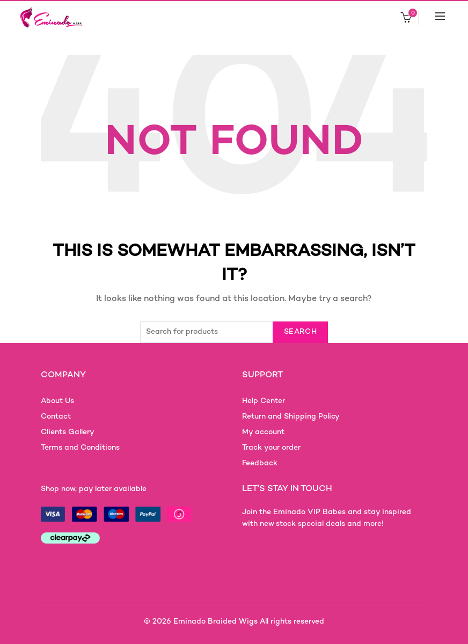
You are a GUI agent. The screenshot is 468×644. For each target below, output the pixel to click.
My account (263, 432)
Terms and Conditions (80, 448)
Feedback (259, 463)
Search (300, 332)
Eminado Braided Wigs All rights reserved (248, 622)
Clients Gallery (67, 432)
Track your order (271, 448)
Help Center (263, 401)
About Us (57, 401)
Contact (56, 417)
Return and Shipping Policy (291, 417)
